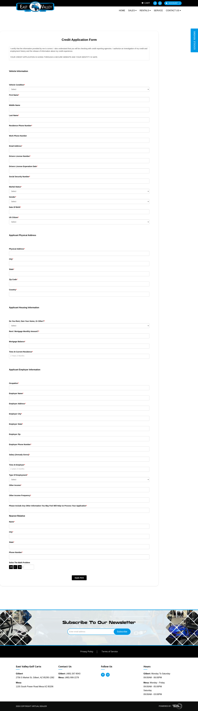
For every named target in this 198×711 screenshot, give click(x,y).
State (11, 269)
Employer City (15, 414)
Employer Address (17, 404)
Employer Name (16, 393)
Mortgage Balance (17, 342)
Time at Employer (17, 465)
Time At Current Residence (21, 352)
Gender (12, 197)
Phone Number (16, 552)
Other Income (15, 485)
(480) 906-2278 (68, 677)
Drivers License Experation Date (23, 166)
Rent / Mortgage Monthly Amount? (24, 331)
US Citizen (14, 217)
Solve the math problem (19, 563)
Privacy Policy (86, 651)
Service (158, 10)
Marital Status (15, 187)
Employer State (16, 424)
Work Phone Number (18, 136)
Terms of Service (109, 651)
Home (122, 10)
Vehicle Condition (17, 85)
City (11, 259)
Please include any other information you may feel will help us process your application (48, 506)
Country (13, 290)
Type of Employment (18, 475)
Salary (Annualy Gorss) (19, 455)
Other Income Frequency (20, 495)
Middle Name (14, 105)
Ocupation (14, 383)
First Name (14, 95)
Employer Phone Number (20, 444)
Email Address (15, 146)
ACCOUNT (173, 3)
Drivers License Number (20, 156)
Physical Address (17, 249)
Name (12, 522)
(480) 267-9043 (69, 674)
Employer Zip (14, 434)
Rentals (145, 10)
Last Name (14, 115)
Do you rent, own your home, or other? (27, 321)
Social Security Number (19, 177)
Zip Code (13, 279)
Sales (132, 10)
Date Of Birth (15, 207)
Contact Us (173, 10)
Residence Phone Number (20, 126)
